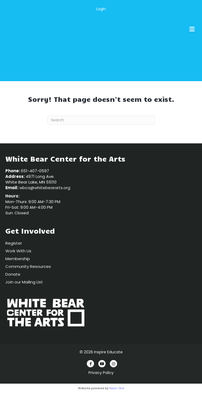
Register (13, 243)
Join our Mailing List (24, 282)
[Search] (101, 120)
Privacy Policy (101, 372)
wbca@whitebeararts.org (44, 187)
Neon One (116, 388)
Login (101, 9)
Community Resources (28, 266)
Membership (17, 258)
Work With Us (18, 251)
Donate (12, 274)
